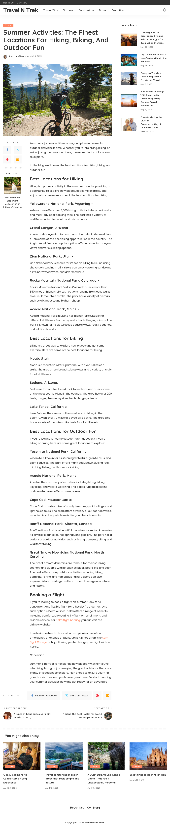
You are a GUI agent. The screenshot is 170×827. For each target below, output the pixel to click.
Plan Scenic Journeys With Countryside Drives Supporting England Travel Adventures (153, 98)
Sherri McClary (16, 56)
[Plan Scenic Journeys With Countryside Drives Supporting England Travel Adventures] (129, 100)
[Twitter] (18, 150)
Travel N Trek (20, 10)
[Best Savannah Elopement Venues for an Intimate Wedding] (12, 185)
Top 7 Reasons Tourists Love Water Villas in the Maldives (153, 58)
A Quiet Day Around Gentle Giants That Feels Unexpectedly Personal (105, 778)
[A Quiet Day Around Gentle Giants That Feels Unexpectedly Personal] (106, 757)
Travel (8, 25)
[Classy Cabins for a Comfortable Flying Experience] (21, 757)
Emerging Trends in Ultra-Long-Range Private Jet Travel (151, 77)
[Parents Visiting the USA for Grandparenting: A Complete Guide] (129, 124)
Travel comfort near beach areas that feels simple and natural (63, 778)
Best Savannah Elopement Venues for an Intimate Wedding (12, 202)
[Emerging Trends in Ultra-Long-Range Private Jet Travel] (129, 78)
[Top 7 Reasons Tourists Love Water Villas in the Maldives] (129, 60)
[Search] (165, 10)
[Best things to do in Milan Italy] (148, 757)
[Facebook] (7, 150)
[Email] (18, 160)
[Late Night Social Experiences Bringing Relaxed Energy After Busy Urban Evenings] (129, 40)
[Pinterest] (7, 160)
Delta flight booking (68, 620)
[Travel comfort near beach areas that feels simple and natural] (64, 757)
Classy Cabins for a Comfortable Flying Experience (15, 778)
